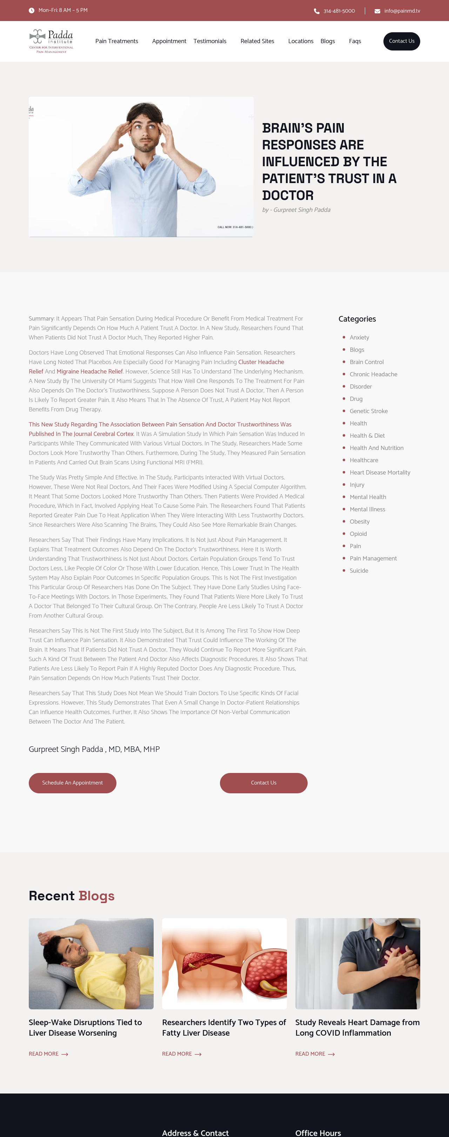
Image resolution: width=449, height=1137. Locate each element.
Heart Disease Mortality (380, 472)
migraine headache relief (89, 371)
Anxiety (359, 337)
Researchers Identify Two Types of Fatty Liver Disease (224, 1028)
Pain (355, 546)
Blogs (357, 350)
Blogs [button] (328, 41)
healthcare (364, 460)
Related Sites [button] (257, 41)
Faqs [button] (355, 41)
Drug (356, 399)
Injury (357, 485)
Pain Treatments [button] (116, 41)
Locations (301, 41)
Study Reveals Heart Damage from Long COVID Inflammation (357, 1028)
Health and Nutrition (377, 448)
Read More (44, 1054)
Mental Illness (367, 509)
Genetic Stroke (369, 411)
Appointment (169, 41)
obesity (360, 522)
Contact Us (402, 41)
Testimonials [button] (210, 41)
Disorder (361, 387)
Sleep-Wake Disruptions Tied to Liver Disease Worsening (85, 1028)
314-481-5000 (339, 11)
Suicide (359, 571)
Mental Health (368, 497)
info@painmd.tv (402, 11)
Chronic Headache (373, 374)
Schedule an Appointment (72, 783)
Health (358, 423)
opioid (358, 534)
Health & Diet (367, 436)
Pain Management (373, 558)
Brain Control (367, 362)
